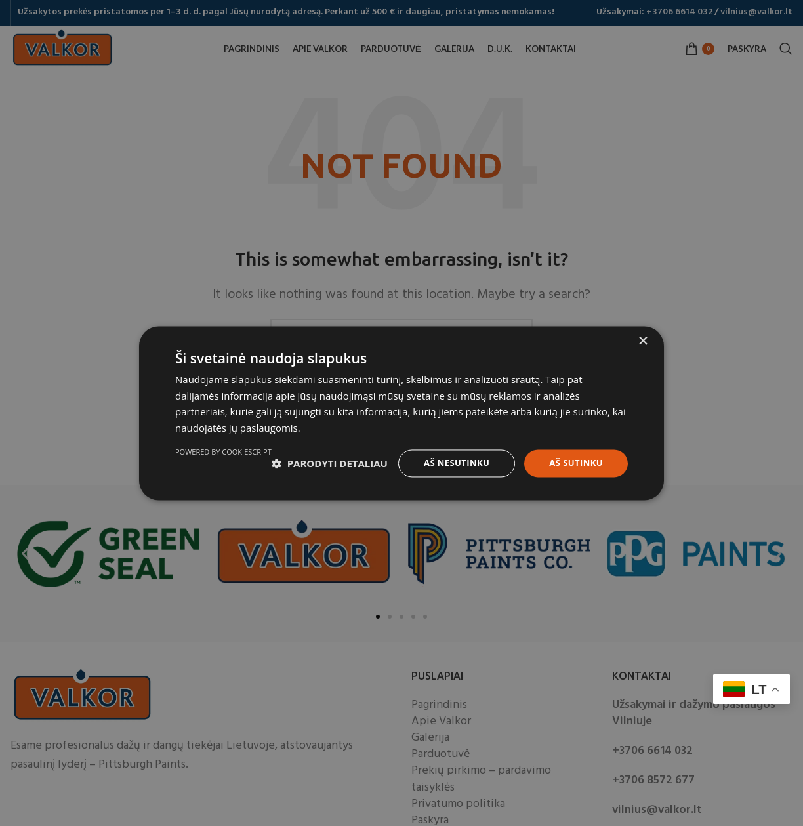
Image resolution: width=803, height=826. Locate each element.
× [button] (643, 336)
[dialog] (401, 413)
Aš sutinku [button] (574, 457)
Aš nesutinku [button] (450, 457)
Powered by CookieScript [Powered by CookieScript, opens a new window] (579, 492)
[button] (233, 459)
